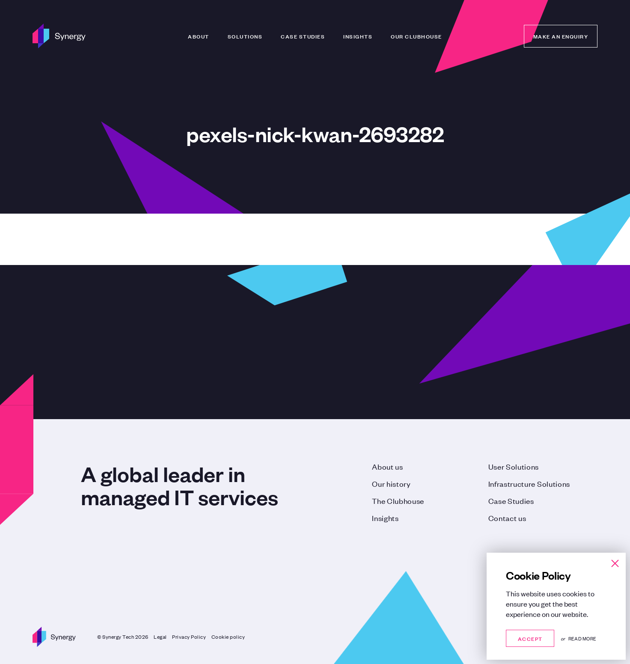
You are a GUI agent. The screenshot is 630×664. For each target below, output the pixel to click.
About (198, 36)
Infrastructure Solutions (529, 483)
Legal (160, 636)
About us (387, 466)
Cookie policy (228, 636)
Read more (582, 638)
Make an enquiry (560, 36)
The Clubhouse (398, 500)
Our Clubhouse (416, 36)
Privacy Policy (189, 636)
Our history (391, 483)
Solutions (245, 36)
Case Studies (303, 36)
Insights (357, 36)
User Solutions (513, 466)
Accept (530, 638)
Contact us (507, 517)
